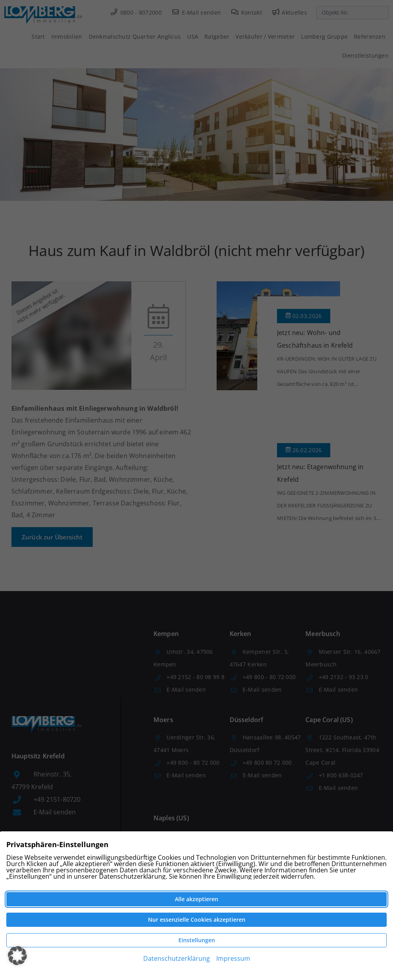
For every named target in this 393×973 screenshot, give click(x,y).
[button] (17, 955)
